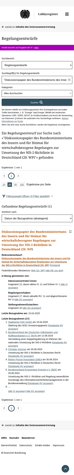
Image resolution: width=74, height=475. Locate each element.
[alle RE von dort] (54, 270)
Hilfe (4, 437)
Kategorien (7, 87)
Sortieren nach (9, 212)
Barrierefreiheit (9, 445)
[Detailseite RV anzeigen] (21, 356)
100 (22, 185)
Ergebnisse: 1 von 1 (12, 167)
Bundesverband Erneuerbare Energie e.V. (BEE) (32, 369)
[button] (67, 14)
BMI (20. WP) (38, 270)
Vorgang (55, 265)
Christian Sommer (17, 349)
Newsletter (28, 437)
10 (4, 185)
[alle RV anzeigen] (23, 299)
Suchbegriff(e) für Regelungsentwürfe (20, 73)
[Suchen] (37, 102)
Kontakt (14, 437)
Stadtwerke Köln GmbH (20, 322)
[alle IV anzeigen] (17, 391)
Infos (36, 47)
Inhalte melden (42, 445)
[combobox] (37, 93)
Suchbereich (8, 58)
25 (10, 185)
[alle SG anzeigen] (31, 308)
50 (16, 185)
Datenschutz (25, 445)
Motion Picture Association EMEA (25, 359)
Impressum (58, 445)
